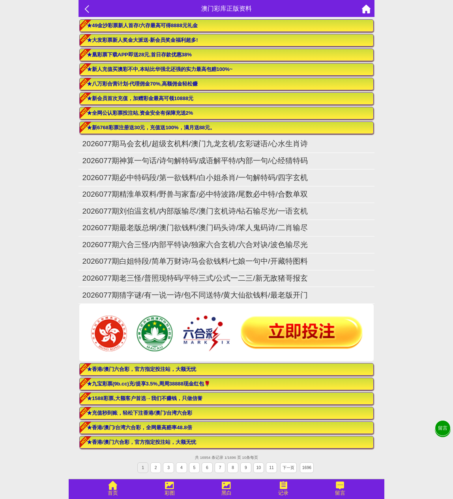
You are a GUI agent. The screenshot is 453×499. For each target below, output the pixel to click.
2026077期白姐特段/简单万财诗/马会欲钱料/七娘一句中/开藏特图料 (195, 261)
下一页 (288, 467)
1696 (306, 467)
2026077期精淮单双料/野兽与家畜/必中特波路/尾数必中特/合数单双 (195, 194)
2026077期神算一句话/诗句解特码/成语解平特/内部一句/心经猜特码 (195, 160)
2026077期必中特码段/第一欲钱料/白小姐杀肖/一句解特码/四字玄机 (195, 177)
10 (258, 467)
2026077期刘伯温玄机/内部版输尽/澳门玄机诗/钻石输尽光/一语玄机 (195, 211)
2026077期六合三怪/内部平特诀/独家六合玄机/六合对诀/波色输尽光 (195, 244)
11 (271, 467)
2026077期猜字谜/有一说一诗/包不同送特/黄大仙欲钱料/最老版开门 (195, 295)
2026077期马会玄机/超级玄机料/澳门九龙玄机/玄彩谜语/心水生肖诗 (195, 144)
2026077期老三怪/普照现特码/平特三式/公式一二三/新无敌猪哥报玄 (195, 278)
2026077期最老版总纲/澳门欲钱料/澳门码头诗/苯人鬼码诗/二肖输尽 (195, 227)
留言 (442, 428)
